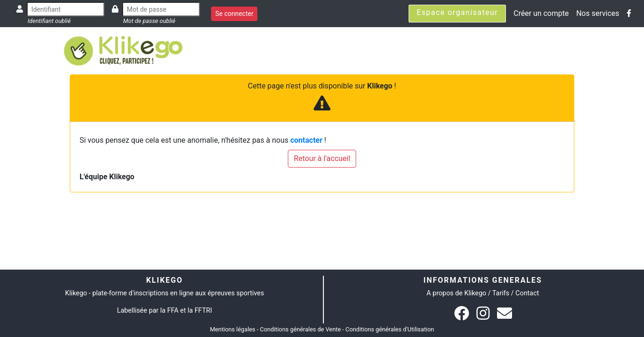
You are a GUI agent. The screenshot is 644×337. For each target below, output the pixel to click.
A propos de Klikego (456, 293)
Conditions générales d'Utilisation (389, 329)
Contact (527, 293)
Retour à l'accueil (322, 158)
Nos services (597, 13)
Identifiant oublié (49, 20)
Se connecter (234, 13)
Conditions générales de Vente (300, 329)
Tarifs (500, 293)
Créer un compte (541, 13)
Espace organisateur (457, 12)
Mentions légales (232, 329)
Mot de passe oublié (149, 20)
